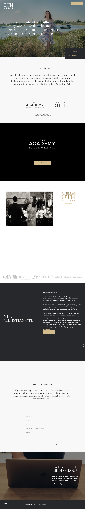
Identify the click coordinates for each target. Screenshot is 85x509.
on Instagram (46, 329)
